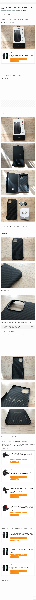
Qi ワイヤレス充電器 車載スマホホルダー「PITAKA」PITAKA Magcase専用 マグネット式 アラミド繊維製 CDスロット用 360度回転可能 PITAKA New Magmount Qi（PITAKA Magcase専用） (21, 454)
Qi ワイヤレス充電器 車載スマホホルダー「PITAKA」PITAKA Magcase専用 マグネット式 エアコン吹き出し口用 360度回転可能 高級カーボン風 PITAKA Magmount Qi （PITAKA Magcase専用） (21, 507)
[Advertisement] (18, 90)
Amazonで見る (14, 459)
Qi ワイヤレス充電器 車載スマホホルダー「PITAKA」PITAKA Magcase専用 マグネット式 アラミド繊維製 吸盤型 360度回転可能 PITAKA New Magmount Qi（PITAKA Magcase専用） (22, 490)
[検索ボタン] (35, 1)
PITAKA (13, 10)
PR (14, 10)
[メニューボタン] (1, 1)
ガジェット (3, 10)
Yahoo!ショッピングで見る (14, 461)
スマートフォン (9, 10)
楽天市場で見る (23, 459)
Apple (6, 10)
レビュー (17, 10)
